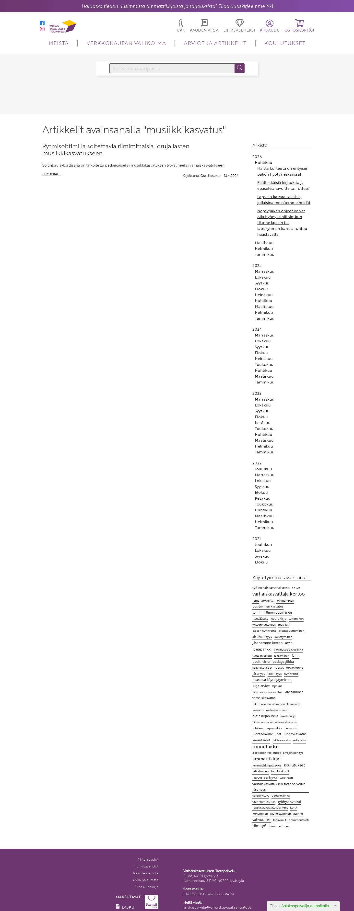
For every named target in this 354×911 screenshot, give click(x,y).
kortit (293, 807)
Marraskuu (264, 271)
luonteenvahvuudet (266, 734)
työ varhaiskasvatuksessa (270, 587)
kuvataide (293, 704)
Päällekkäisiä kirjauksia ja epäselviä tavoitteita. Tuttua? (283, 185)
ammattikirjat (266, 759)
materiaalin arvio (277, 710)
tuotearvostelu (262, 655)
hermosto (290, 728)
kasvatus (258, 710)
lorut (255, 600)
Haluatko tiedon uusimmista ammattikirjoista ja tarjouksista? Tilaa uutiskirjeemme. (174, 6)
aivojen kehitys (293, 753)
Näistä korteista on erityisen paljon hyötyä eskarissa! (282, 171)
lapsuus (277, 686)
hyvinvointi (291, 673)
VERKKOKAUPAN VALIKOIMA (126, 43)
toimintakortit (280, 771)
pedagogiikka (280, 795)
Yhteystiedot (148, 859)
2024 (257, 329)
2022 (256, 463)
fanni (295, 655)
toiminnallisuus (279, 826)
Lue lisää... (51, 174)
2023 (256, 393)
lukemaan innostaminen (268, 704)
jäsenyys (258, 673)
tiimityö (259, 826)
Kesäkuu (263, 423)
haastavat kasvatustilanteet (270, 807)
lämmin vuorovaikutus (267, 692)
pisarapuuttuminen (291, 630)
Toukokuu (264, 364)
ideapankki (261, 649)
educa (296, 588)
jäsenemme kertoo (267, 642)
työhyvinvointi (289, 801)
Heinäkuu (264, 295)
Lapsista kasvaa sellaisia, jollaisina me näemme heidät (283, 199)
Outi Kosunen (211, 175)
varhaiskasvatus (264, 698)
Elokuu (261, 289)
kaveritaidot (261, 740)
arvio (289, 642)
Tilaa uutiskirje (146, 886)
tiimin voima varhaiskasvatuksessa (274, 722)
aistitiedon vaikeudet (266, 752)
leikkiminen (260, 771)
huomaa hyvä (264, 777)
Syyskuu (262, 283)
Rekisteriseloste (145, 873)
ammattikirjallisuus (267, 765)
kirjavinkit (279, 820)
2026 (257, 156)
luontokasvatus (295, 734)
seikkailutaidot (262, 667)
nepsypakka (274, 728)
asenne (298, 813)
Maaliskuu (264, 243)
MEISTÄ (59, 43)
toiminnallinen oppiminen (272, 612)
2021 (256, 538)
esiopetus (299, 740)
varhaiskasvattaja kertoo (278, 594)
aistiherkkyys (262, 636)
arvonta (267, 600)
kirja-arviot (261, 685)
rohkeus (257, 728)
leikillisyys (275, 673)
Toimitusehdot (146, 866)
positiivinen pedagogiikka (273, 661)
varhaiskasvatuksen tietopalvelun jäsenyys (279, 786)
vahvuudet (261, 819)
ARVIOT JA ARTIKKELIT (215, 43)
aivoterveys (288, 716)
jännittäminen (285, 600)
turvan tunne (294, 667)
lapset (279, 667)
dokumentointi (299, 820)
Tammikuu (264, 254)
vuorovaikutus (263, 801)
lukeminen (296, 618)
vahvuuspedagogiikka (288, 649)
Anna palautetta (145, 879)
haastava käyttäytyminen (272, 679)
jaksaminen (281, 655)
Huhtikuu (263, 162)
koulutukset (294, 765)
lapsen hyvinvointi (264, 631)
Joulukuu (263, 469)
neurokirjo (278, 618)
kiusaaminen (294, 691)
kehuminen (260, 813)
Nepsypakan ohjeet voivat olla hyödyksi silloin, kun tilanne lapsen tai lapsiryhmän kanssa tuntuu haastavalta (282, 222)
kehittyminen (283, 637)
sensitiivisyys (260, 795)
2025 (256, 265)
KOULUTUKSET (284, 43)
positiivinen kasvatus (267, 606)
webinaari (286, 777)
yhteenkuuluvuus (264, 624)
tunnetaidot (265, 746)
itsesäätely (260, 618)
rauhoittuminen (280, 813)
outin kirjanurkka (265, 716)
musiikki (283, 624)
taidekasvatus (282, 740)
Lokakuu (263, 277)
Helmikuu (264, 248)
